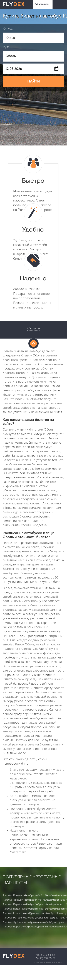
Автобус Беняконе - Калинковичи (44, 909)
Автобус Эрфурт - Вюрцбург (20, 900)
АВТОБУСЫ (42, 4)
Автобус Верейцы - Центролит (21, 904)
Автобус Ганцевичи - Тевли (40, 922)
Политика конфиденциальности (48, 962)
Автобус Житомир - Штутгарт (41, 900)
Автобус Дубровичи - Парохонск (22, 922)
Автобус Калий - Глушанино (40, 895)
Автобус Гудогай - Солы (38, 913)
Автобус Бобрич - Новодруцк (41, 904)
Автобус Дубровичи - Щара (40, 918)
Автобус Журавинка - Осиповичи (43, 926)
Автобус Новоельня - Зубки (19, 913)
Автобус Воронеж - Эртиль (19, 926)
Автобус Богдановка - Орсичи (20, 909)
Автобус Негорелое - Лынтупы (21, 918)
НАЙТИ (33, 81)
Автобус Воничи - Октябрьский (21, 895)
